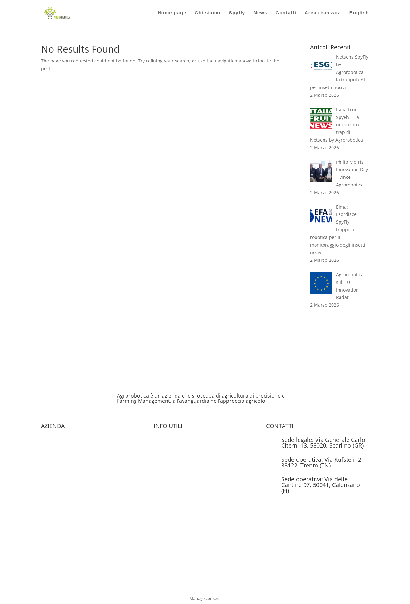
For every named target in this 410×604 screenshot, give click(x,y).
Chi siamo (208, 13)
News (260, 13)
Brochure (164, 440)
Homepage (52, 440)
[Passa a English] (359, 18)
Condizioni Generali (62, 488)
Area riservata (323, 13)
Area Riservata (169, 452)
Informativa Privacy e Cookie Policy (190, 464)
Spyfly (237, 13)
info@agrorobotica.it (303, 505)
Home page (172, 13)
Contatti (285, 13)
